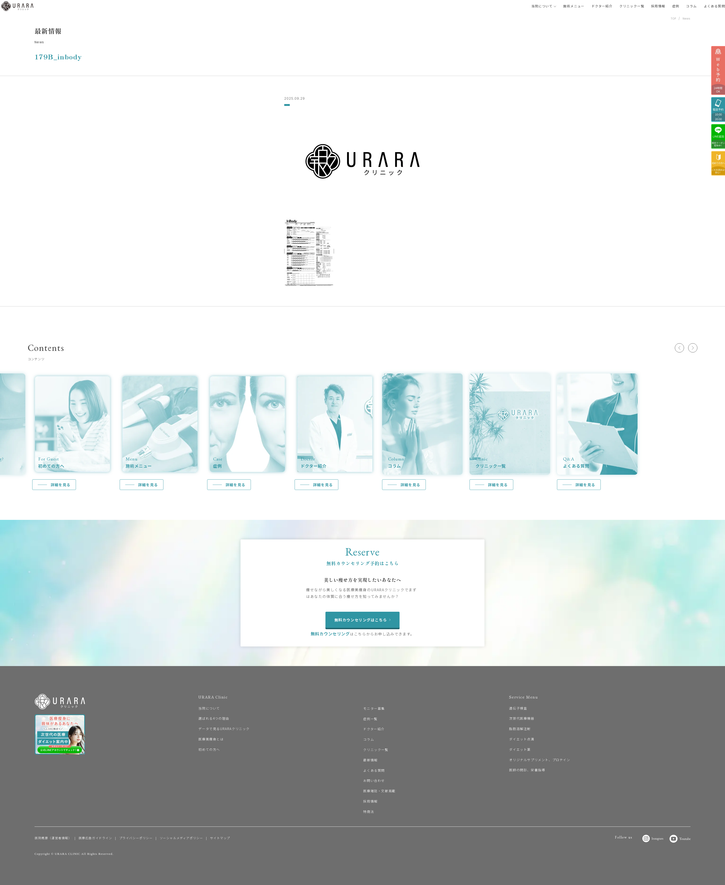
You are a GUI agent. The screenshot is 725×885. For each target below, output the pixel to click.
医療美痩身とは (210, 739)
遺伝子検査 (518, 708)
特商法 (368, 811)
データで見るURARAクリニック (224, 728)
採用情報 (658, 6)
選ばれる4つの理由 (213, 718)
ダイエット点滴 (521, 739)
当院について (544, 6)
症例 (675, 6)
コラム (691, 6)
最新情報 (370, 760)
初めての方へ (209, 749)
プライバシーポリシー (136, 838)
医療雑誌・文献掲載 (379, 791)
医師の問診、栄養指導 (527, 770)
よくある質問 (714, 6)
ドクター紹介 (602, 6)
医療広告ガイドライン (95, 838)
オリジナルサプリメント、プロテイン (539, 759)
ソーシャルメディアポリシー (181, 838)
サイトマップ (220, 838)
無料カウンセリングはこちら (362, 620)
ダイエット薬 (520, 749)
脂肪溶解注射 (520, 728)
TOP (673, 18)
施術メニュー (573, 6)
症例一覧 (370, 718)
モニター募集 (374, 708)
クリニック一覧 (631, 6)
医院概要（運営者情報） (53, 838)
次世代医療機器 (521, 718)
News (686, 18)
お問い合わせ (374, 780)
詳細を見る (60, 484)
